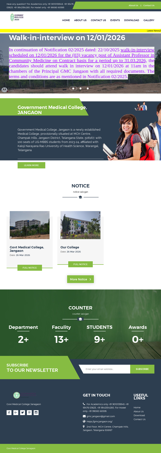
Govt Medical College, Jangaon (27, 249)
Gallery (149, 20)
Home (66, 20)
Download (131, 20)
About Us (133, 5)
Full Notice (30, 267)
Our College (70, 247)
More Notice (80, 279)
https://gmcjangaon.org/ (99, 421)
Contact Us (148, 5)
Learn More (31, 165)
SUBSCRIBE (142, 369)
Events (115, 20)
